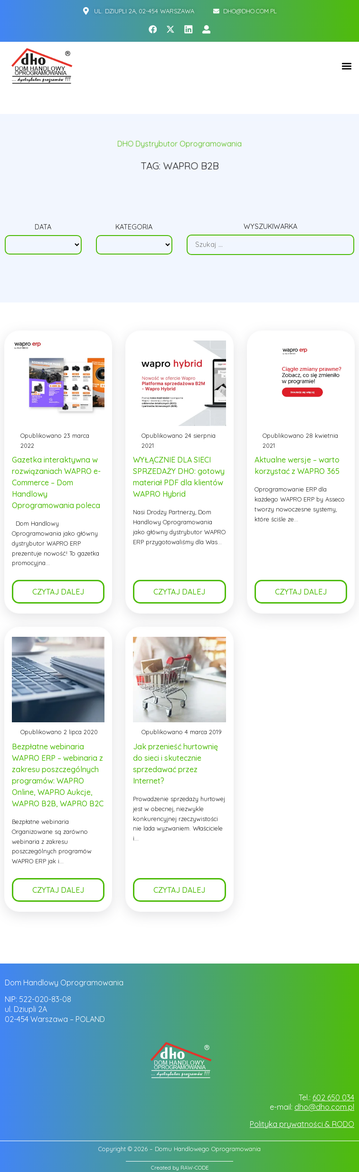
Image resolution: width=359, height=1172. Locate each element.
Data (43, 227)
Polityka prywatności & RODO (302, 1124)
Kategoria (133, 227)
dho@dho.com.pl (324, 1107)
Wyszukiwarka (270, 226)
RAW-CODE (194, 1167)
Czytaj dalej (58, 592)
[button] (346, 66)
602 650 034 (333, 1097)
